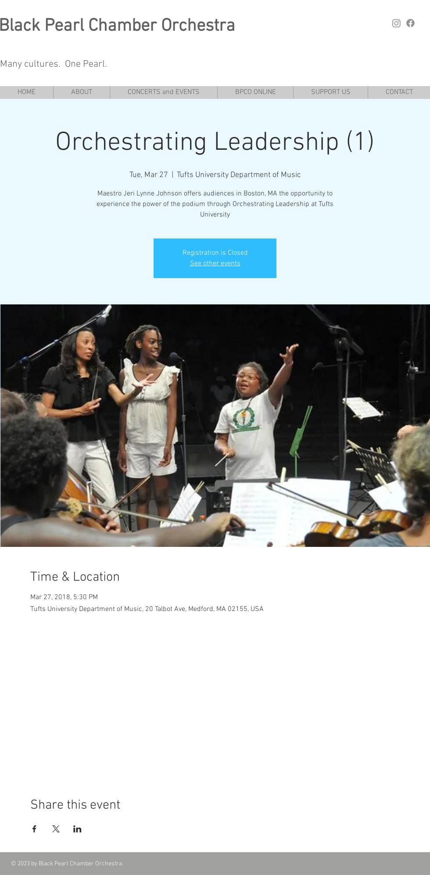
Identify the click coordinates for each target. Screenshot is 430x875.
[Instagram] (396, 23)
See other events (215, 263)
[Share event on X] (56, 828)
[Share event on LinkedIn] (77, 828)
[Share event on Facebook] (34, 828)
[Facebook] (410, 23)
